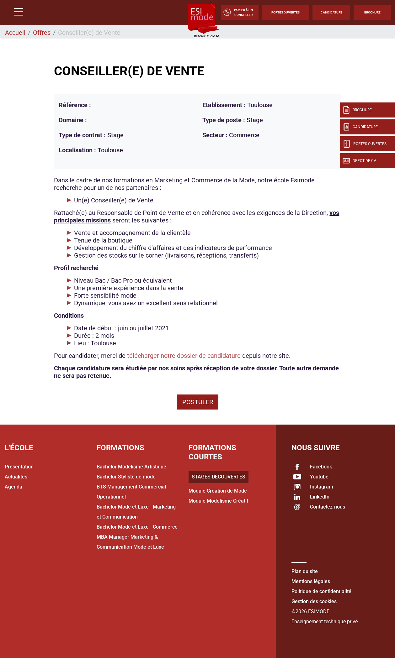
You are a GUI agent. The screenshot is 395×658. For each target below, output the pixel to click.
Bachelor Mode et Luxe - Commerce (137, 527)
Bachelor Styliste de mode (126, 477)
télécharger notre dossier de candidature (184, 355)
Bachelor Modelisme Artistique (131, 467)
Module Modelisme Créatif (218, 501)
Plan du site (304, 571)
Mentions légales (310, 581)
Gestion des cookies (314, 601)
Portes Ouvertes (285, 12)
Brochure (372, 12)
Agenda (13, 487)
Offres (42, 32)
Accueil (15, 32)
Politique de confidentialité (321, 591)
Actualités (16, 477)
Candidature (331, 12)
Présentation (19, 467)
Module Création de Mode (218, 491)
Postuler (197, 402)
